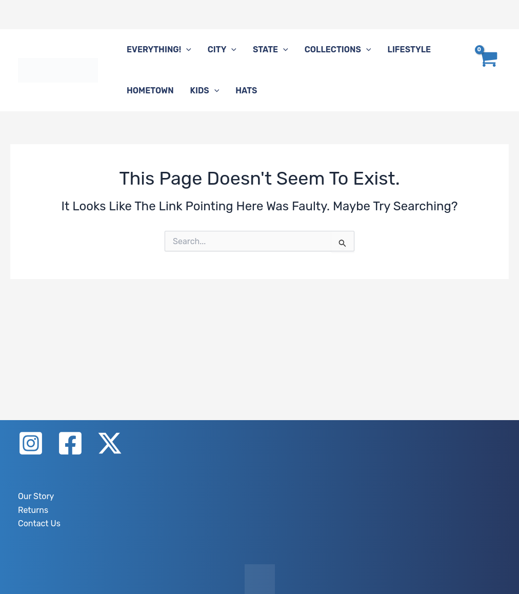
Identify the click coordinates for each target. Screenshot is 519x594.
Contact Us (39, 523)
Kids (204, 90)
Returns (33, 510)
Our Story (36, 496)
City (222, 49)
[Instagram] (31, 443)
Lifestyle (409, 49)
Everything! (159, 49)
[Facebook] (70, 443)
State (270, 49)
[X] (110, 443)
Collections (338, 49)
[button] (186, 49)
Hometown (150, 90)
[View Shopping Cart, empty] (487, 70)
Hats (246, 90)
